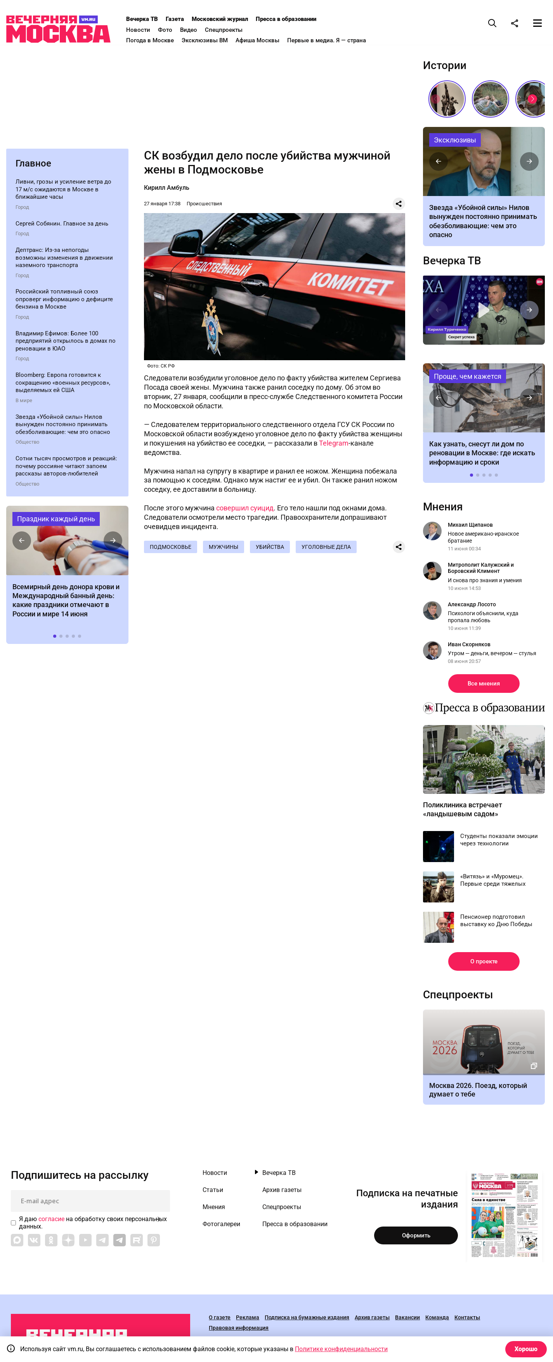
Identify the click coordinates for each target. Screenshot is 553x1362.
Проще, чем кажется (467, 378)
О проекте (484, 963)
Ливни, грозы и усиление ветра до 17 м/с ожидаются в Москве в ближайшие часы (63, 191)
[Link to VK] (34, 1242)
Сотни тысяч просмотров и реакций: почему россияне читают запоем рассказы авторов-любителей (66, 468)
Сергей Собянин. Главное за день (62, 225)
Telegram (333, 445)
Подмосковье (171, 549)
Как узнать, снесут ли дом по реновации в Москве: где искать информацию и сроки (484, 399)
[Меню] (537, 23)
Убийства (272, 549)
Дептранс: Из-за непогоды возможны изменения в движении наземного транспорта (64, 260)
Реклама (247, 1320)
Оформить (416, 1237)
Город (22, 209)
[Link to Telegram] (102, 1242)
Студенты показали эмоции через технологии (499, 842)
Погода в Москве (159, 40)
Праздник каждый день (56, 521)
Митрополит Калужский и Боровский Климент (481, 570)
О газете (220, 1320)
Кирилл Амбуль (166, 189)
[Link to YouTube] (85, 1242)
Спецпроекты (232, 29)
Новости (147, 29)
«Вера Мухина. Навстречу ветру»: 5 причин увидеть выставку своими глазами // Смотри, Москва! (447, 101)
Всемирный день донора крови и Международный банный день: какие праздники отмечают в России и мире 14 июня (66, 602)
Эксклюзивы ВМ (214, 40)
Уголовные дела (330, 549)
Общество (27, 444)
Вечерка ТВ (151, 19)
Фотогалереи (221, 1226)
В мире (24, 403)
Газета (184, 19)
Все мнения (484, 685)
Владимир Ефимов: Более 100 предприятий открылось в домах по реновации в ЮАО (66, 343)
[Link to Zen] (68, 1242)
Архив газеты (282, 1192)
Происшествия (204, 206)
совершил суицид (245, 510)
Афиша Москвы (266, 40)
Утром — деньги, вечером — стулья (492, 655)
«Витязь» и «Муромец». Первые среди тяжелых (492, 882)
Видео (197, 29)
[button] (21, 542)
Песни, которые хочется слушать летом (490, 101)
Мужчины (225, 549)
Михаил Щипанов (470, 527)
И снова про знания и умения (485, 582)
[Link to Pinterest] (153, 1242)
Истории (444, 67)
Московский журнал (229, 19)
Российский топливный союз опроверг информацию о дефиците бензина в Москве (64, 301)
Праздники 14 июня (67, 542)
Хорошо (526, 1349)
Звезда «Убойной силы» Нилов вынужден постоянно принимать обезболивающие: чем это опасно (63, 427)
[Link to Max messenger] (17, 1242)
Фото (174, 29)
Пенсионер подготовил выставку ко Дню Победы (496, 923)
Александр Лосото (472, 607)
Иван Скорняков (469, 647)
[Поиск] (492, 23)
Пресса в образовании (295, 19)
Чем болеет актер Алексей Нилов (484, 163)
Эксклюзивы (455, 142)
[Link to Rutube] (136, 1242)
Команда (437, 1320)
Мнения (443, 509)
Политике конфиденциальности (341, 1349)
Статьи (213, 1192)
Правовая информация (239, 1330)
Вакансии (407, 1320)
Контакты (467, 1320)
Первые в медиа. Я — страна (335, 40)
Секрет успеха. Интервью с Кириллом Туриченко (484, 312)
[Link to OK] (51, 1242)
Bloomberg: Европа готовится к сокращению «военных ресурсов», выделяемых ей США (63, 385)
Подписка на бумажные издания (307, 1320)
